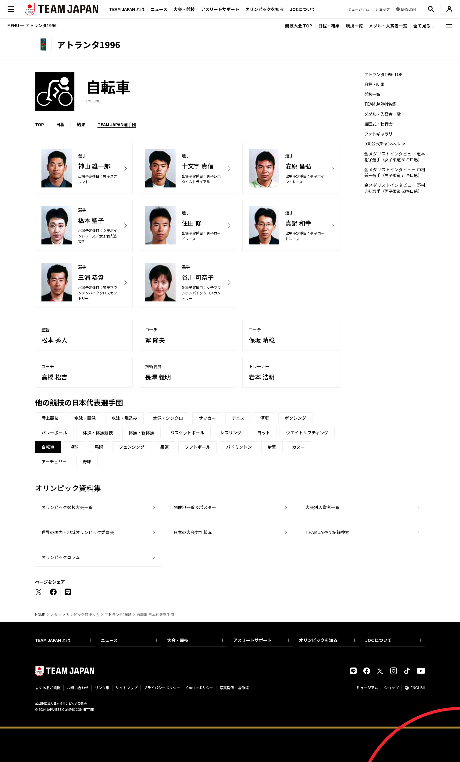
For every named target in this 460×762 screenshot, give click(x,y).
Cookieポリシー (199, 687)
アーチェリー (54, 461)
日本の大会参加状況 (192, 532)
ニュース (159, 9)
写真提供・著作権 (234, 687)
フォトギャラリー (380, 134)
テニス (238, 418)
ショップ (391, 687)
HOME (40, 614)
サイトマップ (126, 687)
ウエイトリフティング (307, 432)
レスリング (230, 432)
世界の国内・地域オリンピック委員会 (77, 532)
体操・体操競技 (98, 432)
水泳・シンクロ (168, 418)
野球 (87, 461)
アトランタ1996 (118, 614)
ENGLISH (418, 687)
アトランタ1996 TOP (383, 74)
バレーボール (54, 432)
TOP (39, 124)
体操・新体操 (141, 432)
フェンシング (131, 447)
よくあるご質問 (48, 687)
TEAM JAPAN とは (63, 640)
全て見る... (423, 26)
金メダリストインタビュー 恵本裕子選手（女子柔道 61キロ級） (394, 156)
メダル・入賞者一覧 (388, 26)
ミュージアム (367, 687)
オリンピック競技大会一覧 (67, 507)
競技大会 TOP (298, 26)
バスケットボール (187, 432)
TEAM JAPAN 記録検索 (327, 532)
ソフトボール (197, 447)
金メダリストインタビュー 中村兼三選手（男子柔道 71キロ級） (394, 172)
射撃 (272, 447)
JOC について (393, 640)
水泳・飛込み (124, 418)
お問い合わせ (78, 687)
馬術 (98, 447)
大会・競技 (195, 640)
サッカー (207, 418)
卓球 (74, 447)
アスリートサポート (220, 9)
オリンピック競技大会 (81, 614)
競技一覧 (354, 26)
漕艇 (264, 418)
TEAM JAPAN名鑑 (380, 104)
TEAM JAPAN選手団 (117, 124)
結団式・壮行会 (378, 124)
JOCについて (303, 9)
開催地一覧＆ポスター (194, 507)
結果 (81, 124)
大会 (54, 614)
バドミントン (239, 447)
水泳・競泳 (85, 418)
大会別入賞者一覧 (322, 507)
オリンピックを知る (264, 9)
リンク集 (102, 687)
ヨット (263, 432)
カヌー (298, 447)
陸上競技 (50, 418)
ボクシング (295, 418)
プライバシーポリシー (162, 687)
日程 (60, 124)
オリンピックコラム (60, 557)
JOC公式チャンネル (382, 144)
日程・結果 (329, 26)
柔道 (164, 447)
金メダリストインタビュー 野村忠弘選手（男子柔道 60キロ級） (394, 188)
